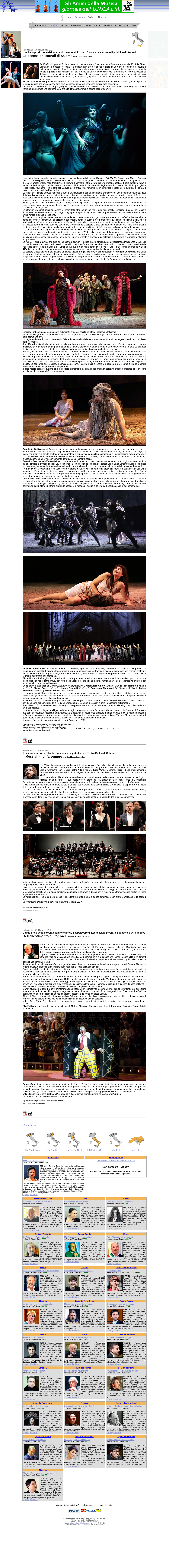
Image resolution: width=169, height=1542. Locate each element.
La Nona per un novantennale (76, 1371)
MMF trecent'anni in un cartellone (78, 1237)
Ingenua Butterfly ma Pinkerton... (120, 1440)
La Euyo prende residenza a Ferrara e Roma (116, 1160)
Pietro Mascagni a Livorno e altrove (121, 1237)
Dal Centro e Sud (94, 1150)
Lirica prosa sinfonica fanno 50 (119, 1202)
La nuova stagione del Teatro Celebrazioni (41, 1270)
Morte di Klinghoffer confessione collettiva (124, 1406)
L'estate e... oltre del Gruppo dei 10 (38, 1202)
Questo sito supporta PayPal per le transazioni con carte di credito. (84, 1505)
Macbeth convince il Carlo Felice (78, 1304)
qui (82, 1319)
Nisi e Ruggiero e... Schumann (77, 1440)
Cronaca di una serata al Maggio (120, 1304)
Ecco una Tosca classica (33, 1160)
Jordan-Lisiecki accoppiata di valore (38, 1304)
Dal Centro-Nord (74, 1150)
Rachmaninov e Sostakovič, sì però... (80, 1406)
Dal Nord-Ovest (32, 1150)
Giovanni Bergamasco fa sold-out (78, 1270)
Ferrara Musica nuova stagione (77, 1337)
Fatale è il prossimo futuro (34, 1337)
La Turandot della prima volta (35, 1406)
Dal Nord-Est (53, 1150)
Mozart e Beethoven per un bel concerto (40, 1473)
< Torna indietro (29, 1125)
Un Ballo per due (114, 1270)
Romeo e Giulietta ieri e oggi (119, 1337)
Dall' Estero (136, 1150)
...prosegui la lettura (30, 1195)
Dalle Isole (116, 1150)
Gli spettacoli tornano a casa (76, 1202)
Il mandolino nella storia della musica (122, 1371)
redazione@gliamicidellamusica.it (80, 1523)
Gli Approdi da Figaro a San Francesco (39, 1237)
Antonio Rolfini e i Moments (34, 1371)
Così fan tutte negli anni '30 (34, 1440)
